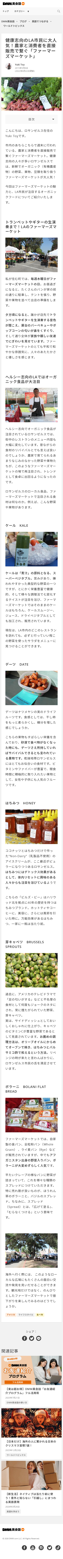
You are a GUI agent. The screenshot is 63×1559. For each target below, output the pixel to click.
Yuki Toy (20, 64)
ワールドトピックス (14, 25)
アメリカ (11, 1314)
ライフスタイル (25, 1314)
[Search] (59, 11)
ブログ (23, 21)
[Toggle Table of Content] (31, 119)
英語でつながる (40, 21)
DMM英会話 (7, 21)
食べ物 (40, 1314)
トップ (6, 11)
